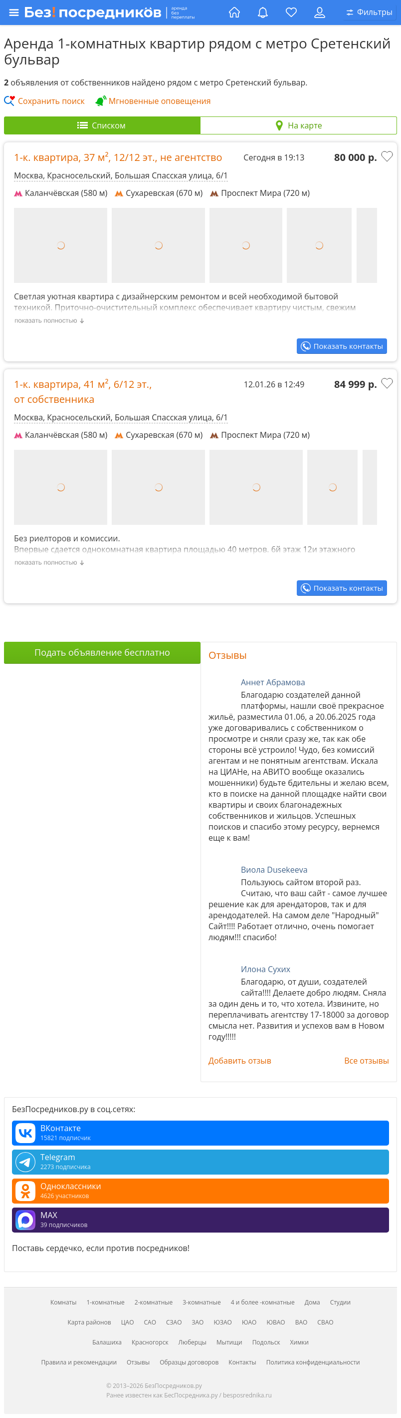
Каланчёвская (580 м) (60, 192)
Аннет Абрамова (273, 682)
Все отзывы (366, 1060)
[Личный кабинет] (319, 12)
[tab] (102, 125)
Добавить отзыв (239, 1060)
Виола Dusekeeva (274, 869)
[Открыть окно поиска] (370, 12)
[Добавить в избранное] (388, 157)
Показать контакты (348, 346)
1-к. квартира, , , (118, 157)
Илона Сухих (265, 969)
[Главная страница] (234, 12)
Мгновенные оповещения (160, 100)
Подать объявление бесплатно (102, 652)
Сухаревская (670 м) (158, 192)
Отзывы (227, 655)
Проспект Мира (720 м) (260, 192)
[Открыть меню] (115, 12)
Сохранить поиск (51, 100)
